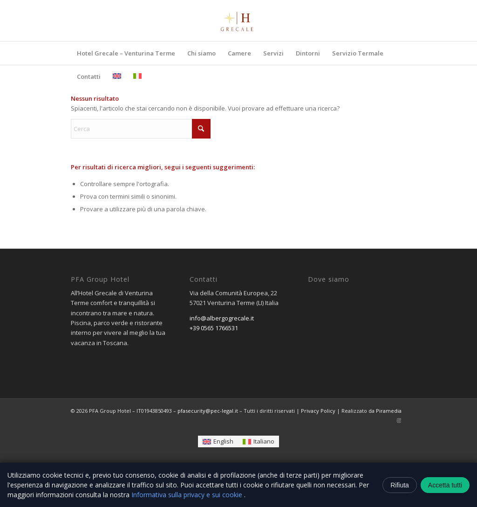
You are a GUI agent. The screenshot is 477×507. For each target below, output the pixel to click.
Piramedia (389, 410)
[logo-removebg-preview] (238, 20)
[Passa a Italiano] (258, 441)
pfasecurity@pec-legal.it (207, 410)
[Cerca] (141, 129)
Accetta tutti (445, 485)
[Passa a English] (218, 441)
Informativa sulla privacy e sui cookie (187, 494)
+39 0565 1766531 (214, 328)
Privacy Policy (318, 410)
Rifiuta (399, 485)
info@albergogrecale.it (222, 318)
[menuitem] (126, 53)
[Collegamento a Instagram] (399, 420)
